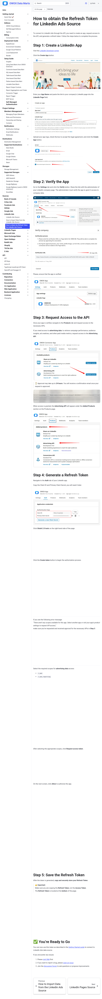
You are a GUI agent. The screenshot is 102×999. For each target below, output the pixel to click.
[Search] (51, 3)
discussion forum (50, 966)
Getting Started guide (76, 947)
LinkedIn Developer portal (49, 51)
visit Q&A (46, 959)
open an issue (68, 963)
